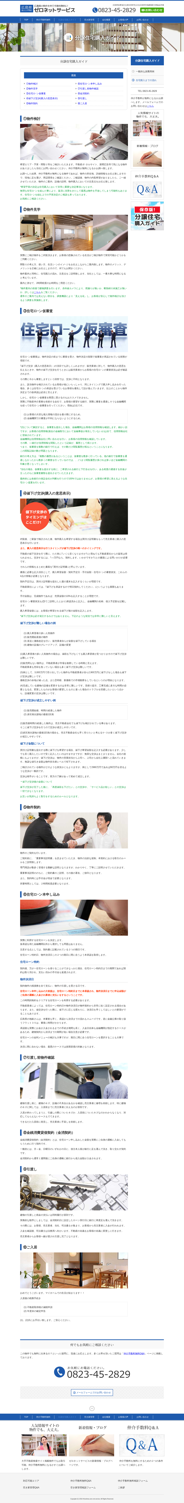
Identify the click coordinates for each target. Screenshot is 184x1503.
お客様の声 (123, 20)
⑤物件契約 (32, 103)
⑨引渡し (82, 98)
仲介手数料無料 (43, 20)
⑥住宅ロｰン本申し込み (90, 83)
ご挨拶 (121, 1487)
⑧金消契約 (83, 93)
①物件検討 (32, 83)
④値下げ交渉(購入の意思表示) (42, 98)
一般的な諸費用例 (145, 71)
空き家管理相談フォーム (83, 1487)
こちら (37, 292)
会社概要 (106, 20)
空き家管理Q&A (31, 1487)
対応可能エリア (31, 1481)
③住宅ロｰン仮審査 (36, 93)
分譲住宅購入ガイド (67, 20)
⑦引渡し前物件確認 (88, 88)
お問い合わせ (143, 20)
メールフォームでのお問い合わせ (92, 1392)
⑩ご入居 (82, 103)
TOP (26, 20)
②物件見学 (32, 88)
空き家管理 (89, 20)
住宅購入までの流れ (146, 80)
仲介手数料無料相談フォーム (133, 1481)
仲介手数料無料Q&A (134, 1353)
